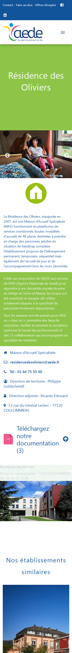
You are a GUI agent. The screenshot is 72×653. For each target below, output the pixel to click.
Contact (8, 5)
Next (65, 154)
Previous (6, 154)
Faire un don (24, 5)
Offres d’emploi (45, 5)
